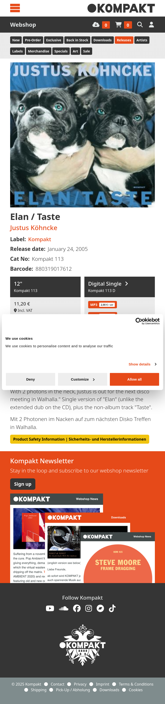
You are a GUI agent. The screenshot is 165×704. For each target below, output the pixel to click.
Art (75, 51)
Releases (124, 40)
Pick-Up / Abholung (73, 689)
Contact (57, 684)
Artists (141, 40)
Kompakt (39, 239)
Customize (83, 379)
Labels (17, 51)
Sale (86, 51)
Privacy (80, 684)
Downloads (103, 40)
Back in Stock (77, 40)
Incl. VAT (23, 310)
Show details (140, 364)
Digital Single (108, 283)
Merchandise (38, 51)
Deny (30, 379)
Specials (61, 51)
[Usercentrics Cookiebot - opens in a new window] (139, 321)
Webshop (23, 24)
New (16, 40)
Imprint (102, 684)
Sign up (22, 484)
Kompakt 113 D (101, 290)
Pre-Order (33, 40)
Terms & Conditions (136, 684)
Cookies (136, 689)
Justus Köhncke (33, 227)
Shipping (38, 689)
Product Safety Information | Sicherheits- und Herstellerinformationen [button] (79, 439)
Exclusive (53, 40)
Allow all (134, 379)
